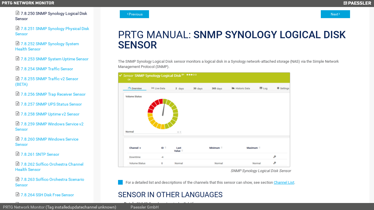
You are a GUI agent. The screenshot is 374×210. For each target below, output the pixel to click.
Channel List (284, 182)
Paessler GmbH (145, 207)
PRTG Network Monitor (24, 207)
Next (334, 14)
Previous (136, 14)
